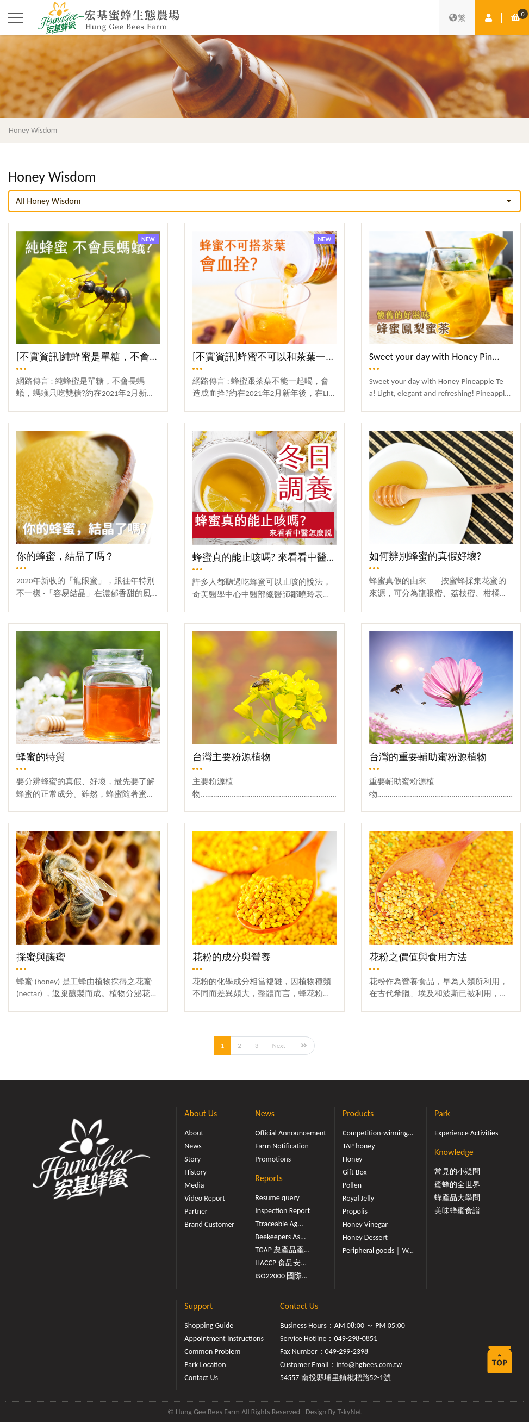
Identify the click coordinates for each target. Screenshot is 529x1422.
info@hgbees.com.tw (369, 1364)
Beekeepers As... (280, 1236)
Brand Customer (209, 1224)
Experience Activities (466, 1133)
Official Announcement (290, 1133)
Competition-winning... (378, 1133)
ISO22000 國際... (281, 1276)
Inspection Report (282, 1210)
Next (278, 1045)
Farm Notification (282, 1146)
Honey (353, 1159)
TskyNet (349, 1412)
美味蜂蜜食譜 (457, 1210)
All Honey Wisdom (48, 201)
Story (192, 1159)
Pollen (352, 1185)
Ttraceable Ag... (279, 1223)
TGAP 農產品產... (282, 1250)
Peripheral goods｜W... (378, 1250)
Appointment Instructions (224, 1338)
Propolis (355, 1211)
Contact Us (201, 1377)
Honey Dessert (365, 1237)
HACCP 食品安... (281, 1263)
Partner (195, 1211)
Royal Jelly (358, 1198)
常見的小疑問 (457, 1171)
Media (194, 1185)
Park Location (205, 1364)
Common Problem (212, 1351)
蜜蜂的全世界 (457, 1184)
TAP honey (359, 1146)
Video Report (204, 1198)
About (193, 1133)
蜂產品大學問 (457, 1197)
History (195, 1172)
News (192, 1146)
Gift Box (355, 1172)
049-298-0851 (356, 1338)
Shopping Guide (208, 1325)
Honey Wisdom (33, 130)
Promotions (273, 1159)
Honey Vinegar (365, 1224)
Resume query (277, 1197)
